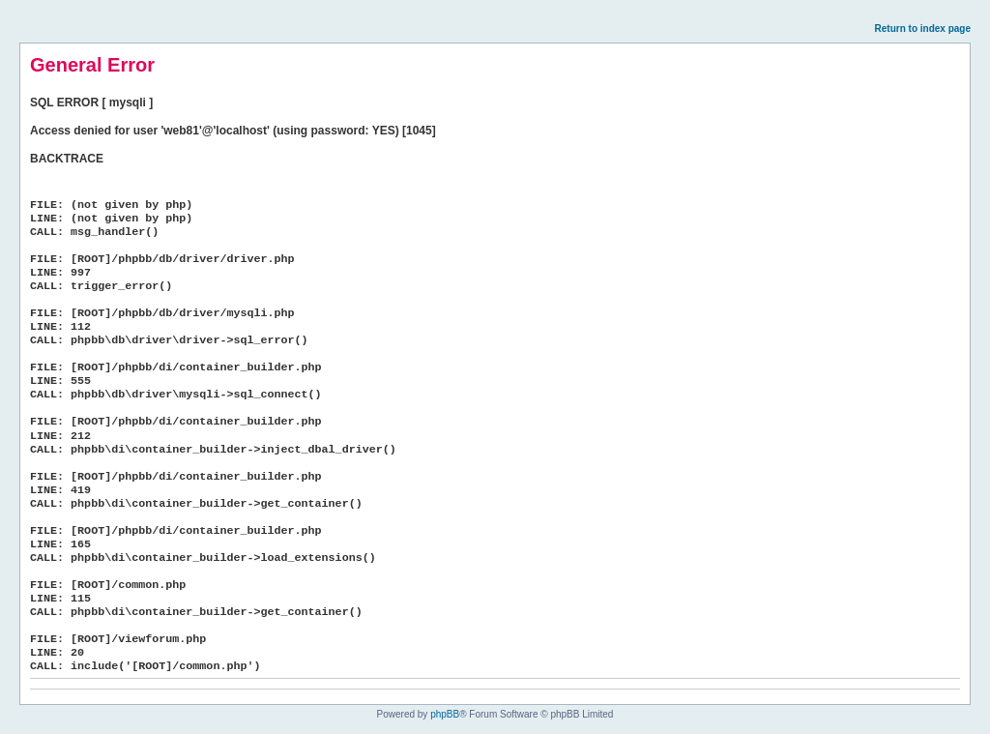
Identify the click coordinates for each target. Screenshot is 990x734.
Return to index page (923, 28)
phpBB (444, 714)
